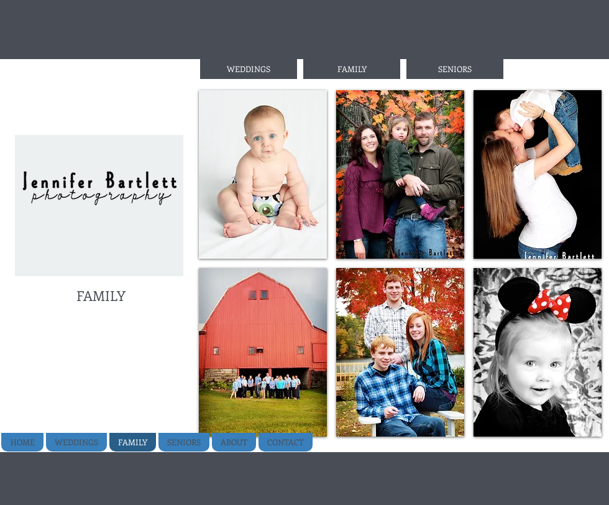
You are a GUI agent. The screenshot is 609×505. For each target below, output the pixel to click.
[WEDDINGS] (248, 69)
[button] (263, 174)
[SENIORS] (454, 69)
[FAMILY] (351, 69)
